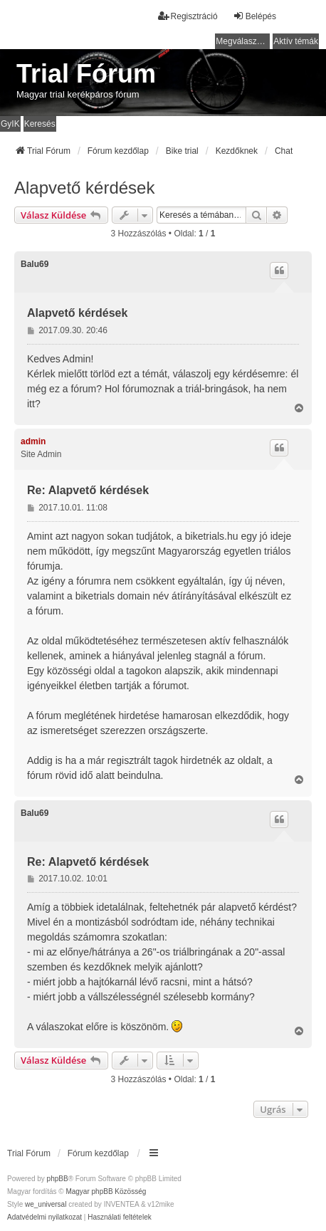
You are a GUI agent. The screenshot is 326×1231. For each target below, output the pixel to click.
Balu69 (34, 264)
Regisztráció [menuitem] (188, 16)
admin (33, 441)
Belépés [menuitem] (254, 16)
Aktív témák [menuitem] (295, 41)
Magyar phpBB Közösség (105, 1191)
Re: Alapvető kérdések (88, 490)
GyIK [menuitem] (10, 124)
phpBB (57, 1179)
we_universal (45, 1204)
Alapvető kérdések (84, 187)
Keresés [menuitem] (40, 124)
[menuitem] (44, 1217)
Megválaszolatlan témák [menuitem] (243, 41)
